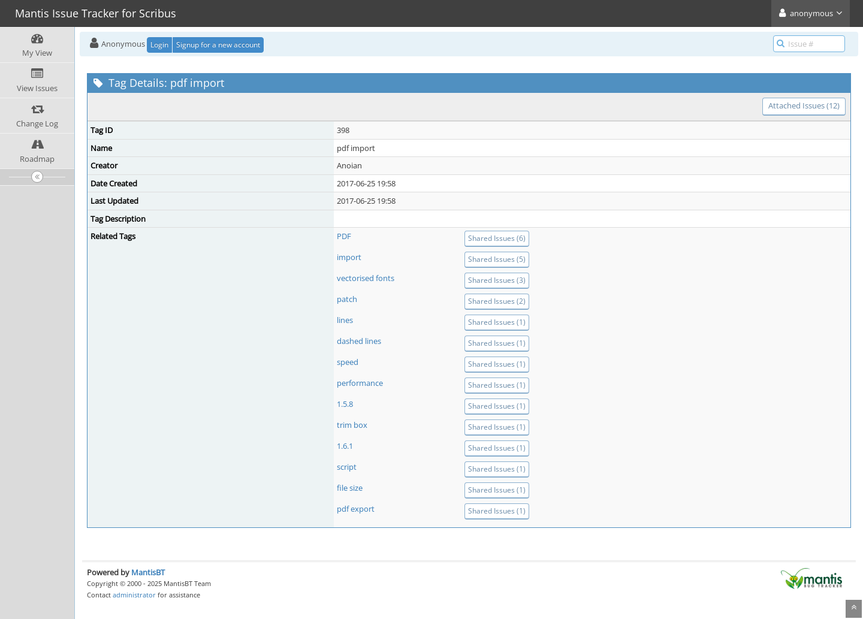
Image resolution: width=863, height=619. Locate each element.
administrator (134, 594)
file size (350, 487)
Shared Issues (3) (497, 280)
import (349, 257)
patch (347, 299)
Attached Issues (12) (804, 105)
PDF (344, 236)
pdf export (356, 508)
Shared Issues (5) (497, 259)
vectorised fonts (365, 278)
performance (360, 383)
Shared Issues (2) (497, 301)
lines (345, 320)
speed (347, 362)
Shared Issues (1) (497, 322)
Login (159, 45)
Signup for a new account (218, 45)
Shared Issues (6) (497, 238)
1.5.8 (345, 403)
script (347, 466)
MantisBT (148, 572)
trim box (352, 424)
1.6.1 (345, 445)
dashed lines (359, 341)
